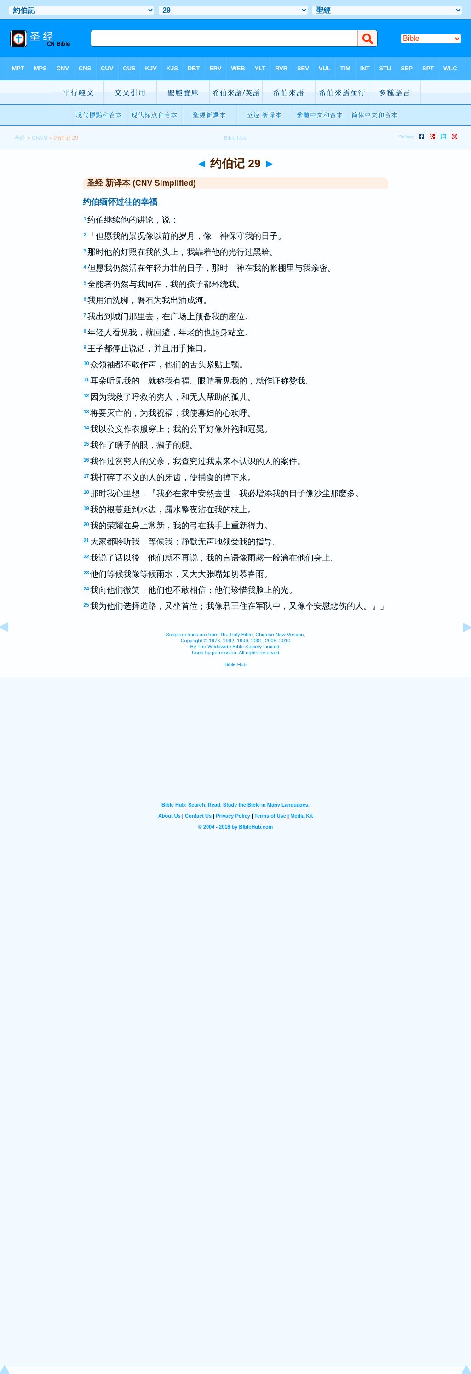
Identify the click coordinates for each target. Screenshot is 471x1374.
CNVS (39, 138)
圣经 (19, 138)
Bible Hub (235, 664)
